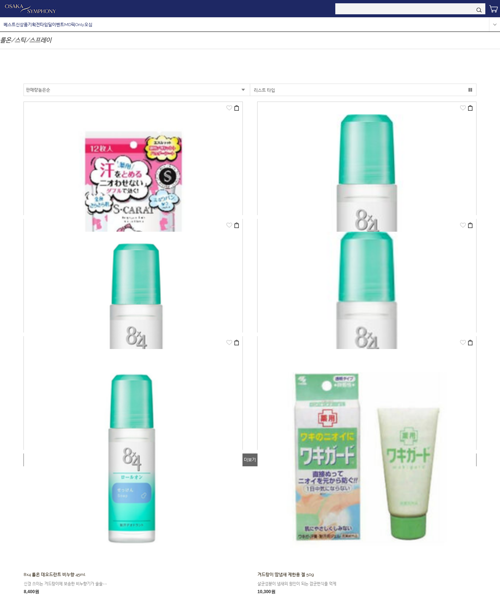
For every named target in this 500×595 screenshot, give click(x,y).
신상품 (22, 24)
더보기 (250, 459)
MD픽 (69, 24)
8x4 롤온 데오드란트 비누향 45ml (54, 574)
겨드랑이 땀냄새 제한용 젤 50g (286, 574)
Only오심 (83, 24)
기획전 (34, 24)
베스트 (10, 24)
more (494, 25)
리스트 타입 (264, 90)
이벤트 (58, 24)
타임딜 (46, 24)
